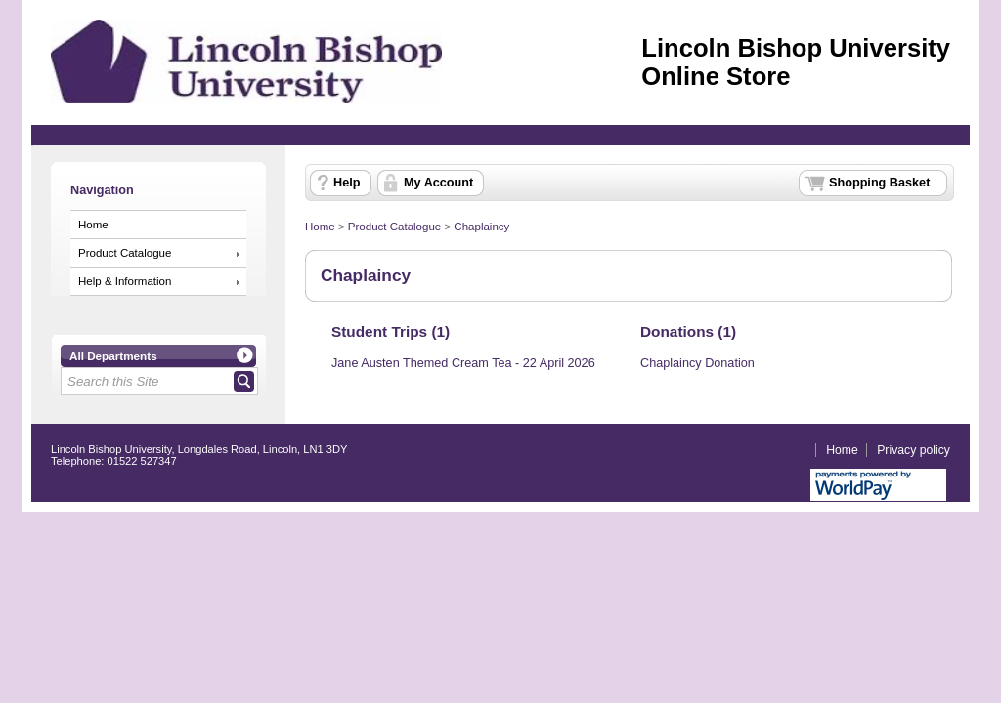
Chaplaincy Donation (697, 363)
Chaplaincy (481, 226)
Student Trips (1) (390, 331)
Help (346, 182)
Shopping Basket (879, 182)
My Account (438, 182)
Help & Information (124, 281)
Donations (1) (688, 331)
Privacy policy (913, 450)
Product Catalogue (124, 253)
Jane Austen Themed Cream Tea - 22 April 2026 (463, 363)
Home (93, 224)
